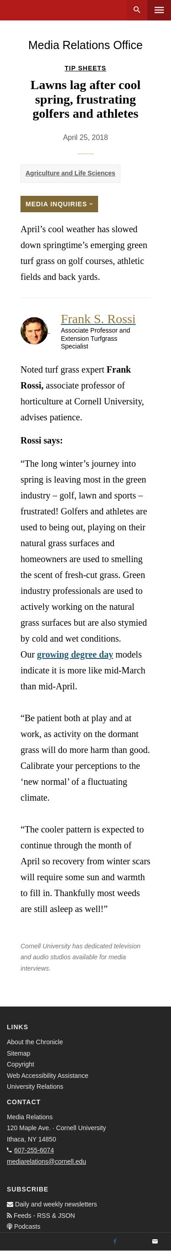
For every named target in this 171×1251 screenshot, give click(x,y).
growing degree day (75, 654)
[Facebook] (115, 1242)
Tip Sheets (85, 68)
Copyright (20, 1064)
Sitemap (18, 1053)
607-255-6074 (34, 1150)
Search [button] (137, 10)
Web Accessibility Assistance (47, 1075)
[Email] (155, 1242)
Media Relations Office (85, 45)
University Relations (35, 1086)
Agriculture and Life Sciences (70, 173)
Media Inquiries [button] (59, 204)
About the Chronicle (35, 1042)
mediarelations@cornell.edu (46, 1161)
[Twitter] (135, 1242)
